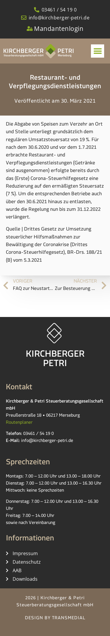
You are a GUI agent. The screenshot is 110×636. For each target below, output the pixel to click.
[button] (97, 51)
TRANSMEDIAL (68, 618)
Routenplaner (19, 423)
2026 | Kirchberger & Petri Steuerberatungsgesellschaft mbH (55, 602)
